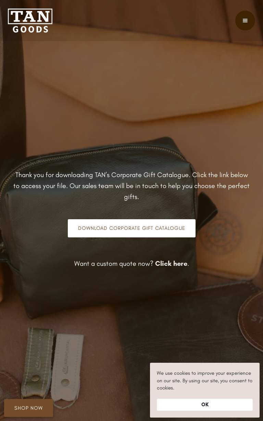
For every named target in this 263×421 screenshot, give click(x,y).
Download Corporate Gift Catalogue (131, 228)
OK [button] (205, 404)
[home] (30, 21)
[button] (245, 20)
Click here (171, 263)
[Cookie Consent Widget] (205, 390)
